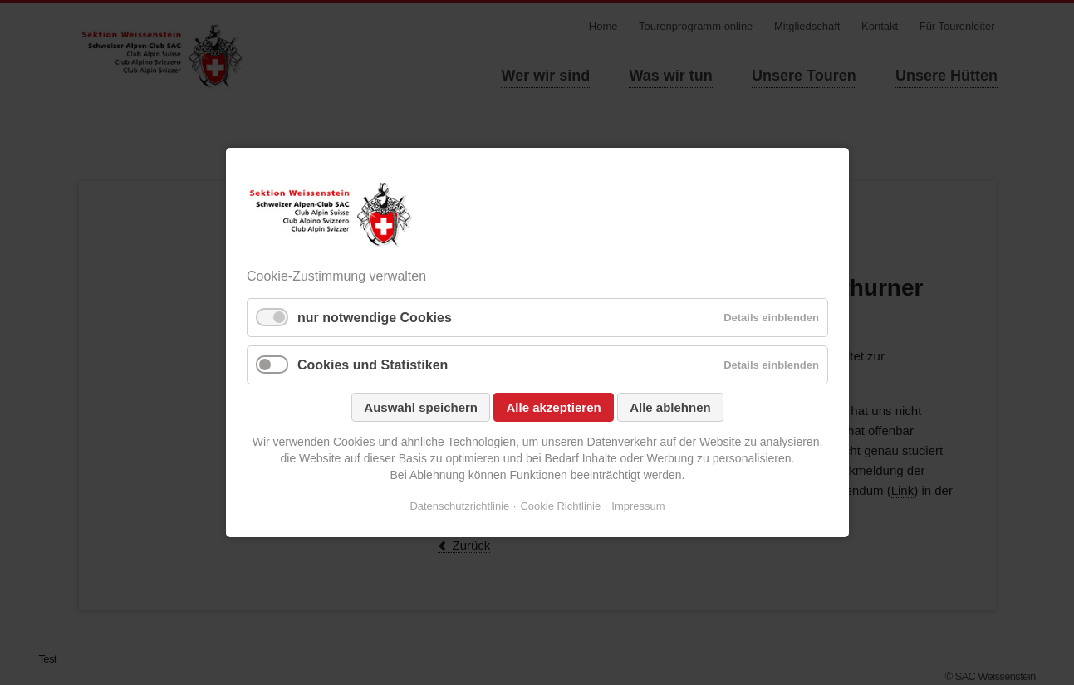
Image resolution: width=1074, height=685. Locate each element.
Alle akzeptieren (553, 407)
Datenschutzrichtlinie (459, 506)
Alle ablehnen (670, 407)
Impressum (638, 506)
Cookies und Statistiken (372, 365)
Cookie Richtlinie (560, 506)
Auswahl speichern (421, 407)
